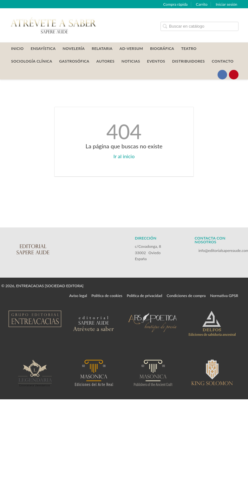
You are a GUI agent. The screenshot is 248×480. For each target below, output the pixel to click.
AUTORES (105, 61)
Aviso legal (78, 295)
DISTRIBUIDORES (188, 61)
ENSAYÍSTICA (43, 48)
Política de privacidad (144, 295)
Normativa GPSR (224, 295)
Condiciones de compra (186, 295)
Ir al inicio (124, 156)
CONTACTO (223, 61)
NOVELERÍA (73, 48)
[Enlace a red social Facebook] (222, 74)
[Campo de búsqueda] (199, 26)
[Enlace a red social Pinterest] (233, 74)
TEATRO (188, 48)
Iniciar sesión (226, 4)
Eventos (156, 61)
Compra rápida (175, 4)
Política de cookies (106, 295)
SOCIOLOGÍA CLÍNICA (31, 61)
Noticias (130, 61)
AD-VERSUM (131, 48)
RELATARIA (102, 48)
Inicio (17, 48)
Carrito (202, 4)
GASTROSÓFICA (74, 61)
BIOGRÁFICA (162, 48)
